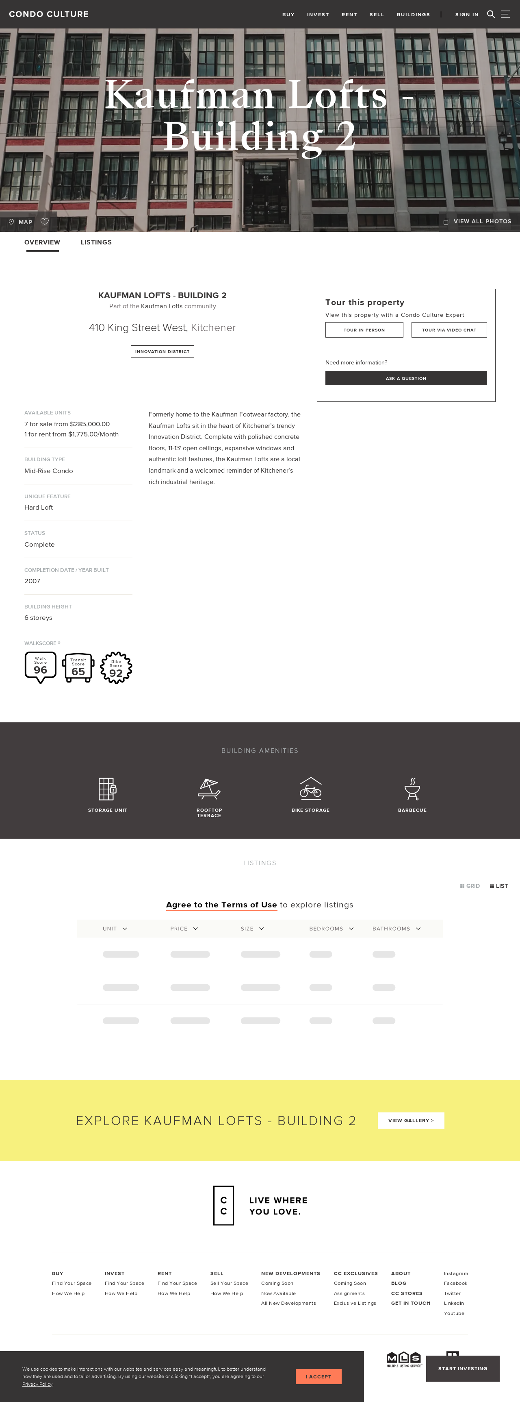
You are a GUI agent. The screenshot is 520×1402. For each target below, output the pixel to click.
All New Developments (288, 1303)
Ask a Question (406, 378)
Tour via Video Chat (449, 329)
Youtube (454, 1313)
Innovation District (162, 351)
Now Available (278, 1293)
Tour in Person (364, 329)
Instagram (456, 1273)
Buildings (414, 14)
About (401, 1273)
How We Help (68, 1293)
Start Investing (463, 1368)
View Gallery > (411, 1120)
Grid (470, 886)
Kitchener (213, 327)
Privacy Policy (37, 1384)
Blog (399, 1283)
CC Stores (407, 1293)
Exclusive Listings (355, 1303)
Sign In (467, 14)
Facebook (456, 1283)
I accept (319, 1377)
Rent (350, 14)
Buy (288, 14)
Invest (318, 14)
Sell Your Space (229, 1283)
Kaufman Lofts (162, 306)
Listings (96, 242)
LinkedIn (454, 1303)
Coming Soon (277, 1283)
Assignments (349, 1293)
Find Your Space (72, 1283)
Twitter (452, 1293)
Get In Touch (411, 1303)
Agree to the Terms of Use (221, 904)
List (499, 886)
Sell (377, 14)
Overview (42, 242)
